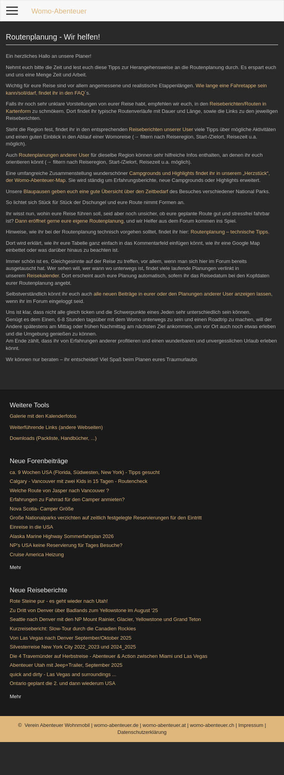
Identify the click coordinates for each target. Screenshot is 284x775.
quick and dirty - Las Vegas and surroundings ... (63, 674)
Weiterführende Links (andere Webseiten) (56, 427)
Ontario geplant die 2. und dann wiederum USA (62, 683)
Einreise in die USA (31, 527)
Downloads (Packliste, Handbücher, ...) (53, 438)
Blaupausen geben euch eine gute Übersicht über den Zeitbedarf (96, 191)
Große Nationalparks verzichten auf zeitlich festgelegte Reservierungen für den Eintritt (106, 518)
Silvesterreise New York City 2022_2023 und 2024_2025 (73, 647)
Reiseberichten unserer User (161, 129)
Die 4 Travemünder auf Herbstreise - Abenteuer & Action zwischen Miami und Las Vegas (108, 656)
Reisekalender (43, 276)
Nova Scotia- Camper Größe (42, 509)
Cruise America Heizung (37, 554)
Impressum (251, 725)
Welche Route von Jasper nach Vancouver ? (59, 490)
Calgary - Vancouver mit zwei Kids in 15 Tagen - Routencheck (78, 481)
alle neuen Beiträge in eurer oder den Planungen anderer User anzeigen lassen (182, 294)
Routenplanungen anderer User (54, 155)
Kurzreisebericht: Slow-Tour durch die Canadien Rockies (73, 628)
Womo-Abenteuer (59, 11)
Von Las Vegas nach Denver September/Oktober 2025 (71, 638)
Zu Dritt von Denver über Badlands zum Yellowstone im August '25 (84, 610)
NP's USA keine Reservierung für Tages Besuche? (66, 545)
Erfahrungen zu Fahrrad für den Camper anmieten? (67, 499)
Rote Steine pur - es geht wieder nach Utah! (59, 601)
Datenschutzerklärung (142, 732)
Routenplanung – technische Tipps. (229, 232)
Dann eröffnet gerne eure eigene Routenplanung (69, 221)
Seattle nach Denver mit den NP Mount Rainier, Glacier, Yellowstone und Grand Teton (105, 619)
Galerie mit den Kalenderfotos (43, 416)
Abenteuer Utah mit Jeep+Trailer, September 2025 (66, 665)
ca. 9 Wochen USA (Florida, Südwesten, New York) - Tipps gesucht (84, 472)
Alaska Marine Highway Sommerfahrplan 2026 (62, 536)
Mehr (15, 567)
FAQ (79, 93)
